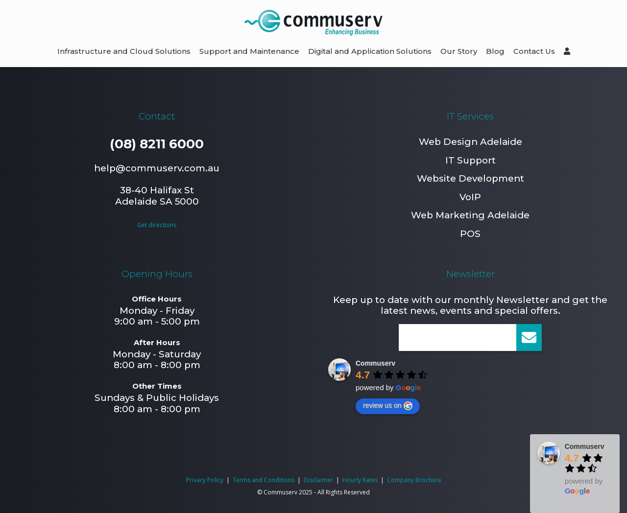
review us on (387, 405)
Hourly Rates (360, 480)
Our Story (458, 51)
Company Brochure (414, 480)
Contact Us (534, 51)
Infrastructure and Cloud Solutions (124, 51)
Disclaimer (318, 480)
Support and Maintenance (249, 51)
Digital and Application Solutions (370, 51)
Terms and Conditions (263, 480)
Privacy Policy (204, 480)
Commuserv (375, 363)
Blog (495, 51)
